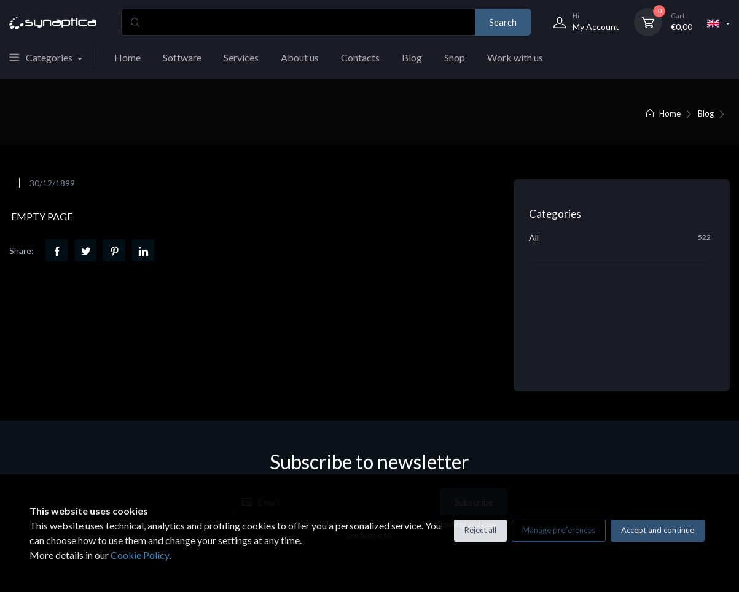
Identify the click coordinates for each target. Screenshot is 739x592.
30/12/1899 (52, 183)
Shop (454, 57)
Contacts (360, 57)
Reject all (480, 530)
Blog (412, 57)
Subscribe (473, 394)
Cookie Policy (140, 555)
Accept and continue (657, 530)
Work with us (515, 57)
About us (300, 57)
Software (182, 57)
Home (127, 57)
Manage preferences (558, 530)
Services (241, 57)
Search (503, 22)
